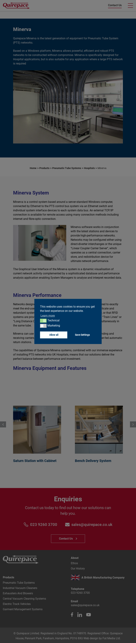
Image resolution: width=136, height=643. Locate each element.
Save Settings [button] (82, 334)
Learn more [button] (48, 315)
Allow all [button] (53, 334)
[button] (43, 321)
